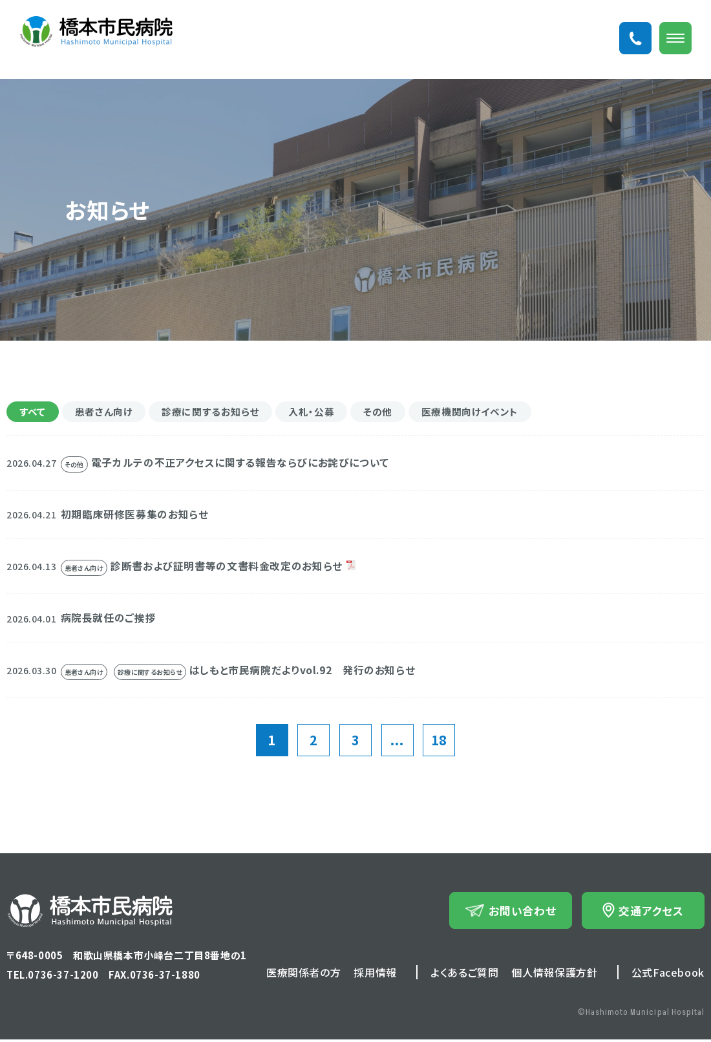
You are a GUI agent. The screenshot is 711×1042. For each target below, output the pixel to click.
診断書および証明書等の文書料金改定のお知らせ (234, 568)
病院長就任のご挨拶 (111, 621)
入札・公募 (323, 412)
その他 (392, 412)
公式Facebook (668, 975)
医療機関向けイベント (488, 412)
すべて (33, 412)
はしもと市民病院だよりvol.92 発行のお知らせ (310, 673)
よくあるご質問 (464, 975)
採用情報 (375, 975)
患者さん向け (108, 412)
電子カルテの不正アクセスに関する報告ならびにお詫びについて (249, 464)
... (396, 742)
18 (439, 742)
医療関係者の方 (303, 975)
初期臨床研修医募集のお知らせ (139, 516)
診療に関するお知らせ (219, 412)
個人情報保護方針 (554, 975)
